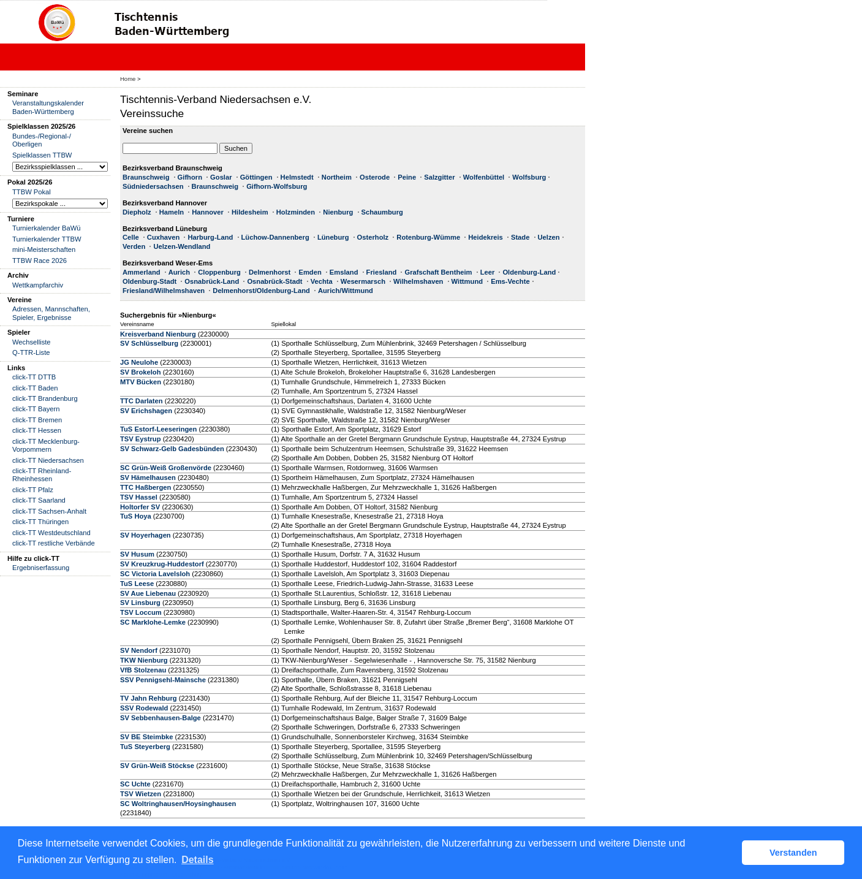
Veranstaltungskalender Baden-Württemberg (48, 107)
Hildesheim (250, 212)
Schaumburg (382, 212)
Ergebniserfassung (40, 567)
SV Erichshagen (146, 410)
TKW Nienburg (144, 660)
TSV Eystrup (140, 439)
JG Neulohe (139, 362)
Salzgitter (439, 177)
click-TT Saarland (39, 500)
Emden (309, 272)
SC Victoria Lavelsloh (155, 573)
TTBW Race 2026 (39, 260)
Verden (134, 246)
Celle (131, 237)
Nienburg (338, 212)
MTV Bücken (140, 382)
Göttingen (256, 177)
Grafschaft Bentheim (438, 272)
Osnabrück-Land (211, 281)
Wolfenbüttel (484, 177)
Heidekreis (485, 237)
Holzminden (295, 212)
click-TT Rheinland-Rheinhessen (41, 474)
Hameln (171, 212)
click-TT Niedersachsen (48, 460)
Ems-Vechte (510, 281)
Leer (487, 272)
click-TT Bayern (36, 409)
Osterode (375, 177)
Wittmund (467, 281)
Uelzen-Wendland (181, 246)
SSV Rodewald (144, 708)
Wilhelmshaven (418, 281)
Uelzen (549, 237)
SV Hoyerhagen (145, 535)
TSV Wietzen (140, 793)
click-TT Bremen (37, 420)
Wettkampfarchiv (37, 285)
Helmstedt (297, 177)
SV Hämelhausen (148, 477)
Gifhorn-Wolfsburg (276, 186)
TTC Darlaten (141, 401)
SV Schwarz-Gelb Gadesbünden (172, 448)
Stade (520, 237)
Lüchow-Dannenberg (275, 237)
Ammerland (142, 272)
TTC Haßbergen (145, 487)
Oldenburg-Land (529, 272)
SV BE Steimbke (146, 736)
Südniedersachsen (153, 186)
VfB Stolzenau (143, 670)
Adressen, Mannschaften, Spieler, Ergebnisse (51, 313)
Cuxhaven (163, 237)
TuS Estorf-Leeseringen (158, 429)
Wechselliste (31, 342)
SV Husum (137, 554)
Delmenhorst (269, 272)
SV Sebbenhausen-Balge (160, 717)
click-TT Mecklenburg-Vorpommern (46, 445)
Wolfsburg (529, 177)
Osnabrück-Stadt (274, 281)
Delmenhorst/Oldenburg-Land (261, 290)
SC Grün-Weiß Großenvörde (165, 467)
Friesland (381, 272)
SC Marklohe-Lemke (153, 622)
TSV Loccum (141, 612)
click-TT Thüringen (40, 521)
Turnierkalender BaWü (46, 228)
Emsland (344, 272)
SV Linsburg (140, 602)
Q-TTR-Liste (31, 352)
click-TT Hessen (36, 430)
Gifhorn (190, 177)
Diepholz (137, 212)
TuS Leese (137, 583)
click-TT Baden (35, 388)
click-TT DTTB (34, 377)
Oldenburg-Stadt (149, 281)
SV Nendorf (138, 650)
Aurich (179, 272)
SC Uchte (135, 784)
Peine (407, 177)
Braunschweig (146, 177)
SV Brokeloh (140, 372)
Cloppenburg (219, 272)
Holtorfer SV (140, 507)
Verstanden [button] (793, 853)
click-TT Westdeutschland (51, 532)
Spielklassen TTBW (42, 155)
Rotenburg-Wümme (428, 237)
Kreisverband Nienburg (158, 334)
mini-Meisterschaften (43, 249)
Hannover (208, 212)
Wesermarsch (363, 281)
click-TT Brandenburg (45, 398)
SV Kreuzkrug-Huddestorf (162, 564)
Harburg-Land (210, 237)
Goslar (221, 177)
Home (127, 78)
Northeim (337, 177)
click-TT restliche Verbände (53, 543)
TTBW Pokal (31, 192)
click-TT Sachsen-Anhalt (49, 511)
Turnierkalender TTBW (46, 239)
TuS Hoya (135, 516)
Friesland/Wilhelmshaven (164, 290)
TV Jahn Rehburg (148, 698)
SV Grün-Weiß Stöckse (157, 765)
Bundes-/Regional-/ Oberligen (41, 140)
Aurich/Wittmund (345, 290)
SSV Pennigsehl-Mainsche (163, 679)
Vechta (322, 281)
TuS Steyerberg (145, 746)
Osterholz (373, 237)
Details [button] (197, 859)
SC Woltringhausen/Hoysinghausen (178, 803)
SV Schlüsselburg (149, 343)
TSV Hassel (138, 497)
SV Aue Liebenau (148, 593)
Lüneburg (333, 237)
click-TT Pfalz (32, 489)
